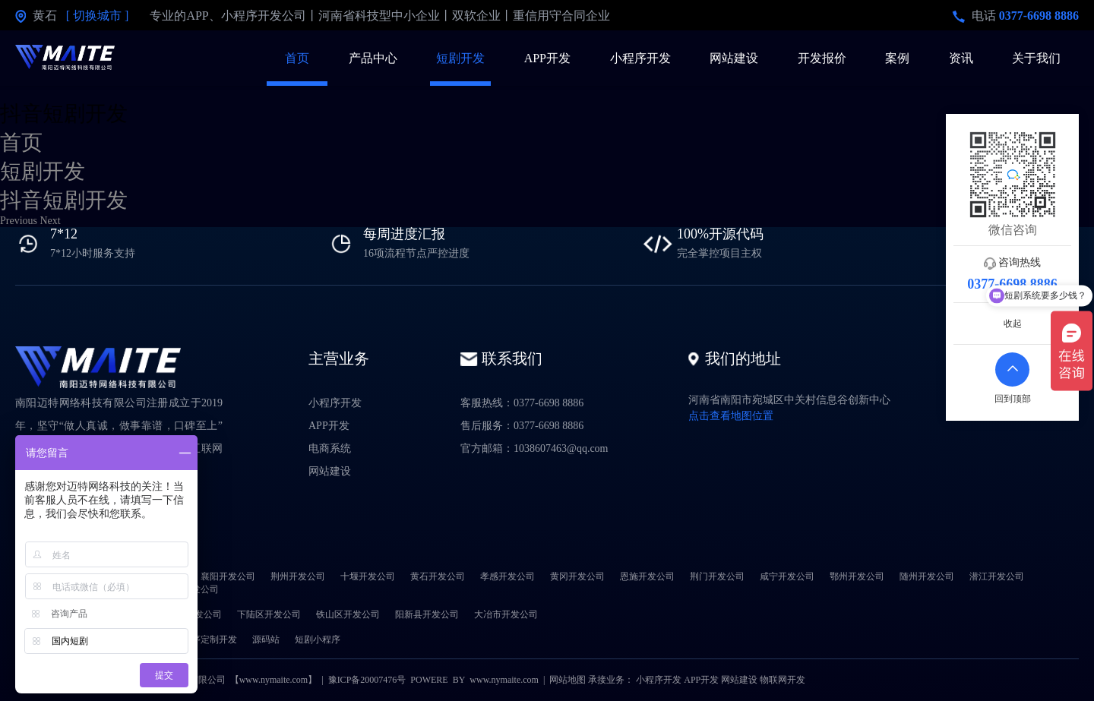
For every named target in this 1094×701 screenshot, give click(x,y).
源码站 (266, 639)
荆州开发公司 (297, 576)
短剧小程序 (317, 639)
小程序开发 (640, 58)
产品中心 (373, 58)
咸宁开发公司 (787, 576)
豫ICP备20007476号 (367, 679)
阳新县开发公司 (427, 614)
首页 (297, 58)
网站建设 (734, 58)
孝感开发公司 (507, 576)
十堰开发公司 (367, 576)
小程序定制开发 (205, 639)
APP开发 (547, 58)
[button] (20, 220)
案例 (897, 58)
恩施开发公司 (647, 576)
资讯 (961, 58)
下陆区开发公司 (269, 614)
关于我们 (1036, 58)
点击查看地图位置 (730, 416)
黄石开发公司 (437, 576)
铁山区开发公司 (348, 614)
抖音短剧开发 (64, 200)
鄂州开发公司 (857, 576)
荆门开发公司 (717, 576)
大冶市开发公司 (506, 614)
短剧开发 (460, 58)
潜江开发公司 (996, 576)
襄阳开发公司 (228, 576)
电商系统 (329, 448)
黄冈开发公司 (577, 576)
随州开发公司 (927, 576)
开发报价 (822, 58)
